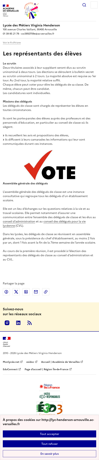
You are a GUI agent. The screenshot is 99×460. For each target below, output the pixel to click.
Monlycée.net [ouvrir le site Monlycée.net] (11, 362)
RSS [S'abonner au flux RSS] (29, 323)
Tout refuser (49, 444)
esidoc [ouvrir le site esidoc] (30, 362)
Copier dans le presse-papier (45, 291)
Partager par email (35, 291)
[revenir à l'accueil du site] (49, 25)
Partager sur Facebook (6, 291)
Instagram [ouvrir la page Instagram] (7, 323)
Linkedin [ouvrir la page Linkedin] (18, 323)
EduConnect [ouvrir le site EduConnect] (10, 369)
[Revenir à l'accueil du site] (7, 342)
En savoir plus (49, 454)
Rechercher (84, 4)
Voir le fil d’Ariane (12, 42)
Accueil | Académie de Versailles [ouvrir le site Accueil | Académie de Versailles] (60, 362)
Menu (94, 4)
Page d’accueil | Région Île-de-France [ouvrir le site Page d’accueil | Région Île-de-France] (46, 369)
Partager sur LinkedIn (26, 291)
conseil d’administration (19, 221)
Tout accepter (49, 434)
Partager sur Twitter (16, 291)
